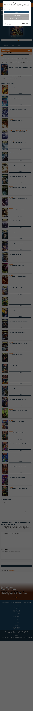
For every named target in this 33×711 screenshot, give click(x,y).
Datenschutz (27, 23)
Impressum (23, 23)
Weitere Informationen (16, 20)
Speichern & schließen (16, 15)
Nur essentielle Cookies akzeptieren (16, 18)
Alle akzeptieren (16, 12)
